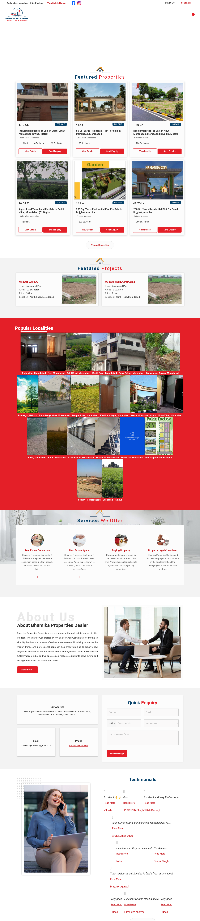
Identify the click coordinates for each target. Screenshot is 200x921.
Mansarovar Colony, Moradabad (162, 373)
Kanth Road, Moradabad (104, 373)
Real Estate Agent (79, 550)
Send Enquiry (55, 151)
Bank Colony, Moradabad (131, 373)
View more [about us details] (26, 669)
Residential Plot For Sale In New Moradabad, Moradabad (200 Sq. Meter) (155, 132)
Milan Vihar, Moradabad (170, 415)
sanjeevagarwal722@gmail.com (36, 745)
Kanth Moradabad (57, 457)
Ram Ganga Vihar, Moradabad (54, 415)
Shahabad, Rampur (112, 499)
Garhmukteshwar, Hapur (143, 415)
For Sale (61, 124)
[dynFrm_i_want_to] (161, 723)
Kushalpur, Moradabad (107, 457)
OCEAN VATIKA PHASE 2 (120, 281)
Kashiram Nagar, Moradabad (114, 415)
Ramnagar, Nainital (27, 415)
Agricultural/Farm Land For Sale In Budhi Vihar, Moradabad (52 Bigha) (41, 211)
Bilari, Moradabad (37, 457)
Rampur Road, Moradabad (85, 415)
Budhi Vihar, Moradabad (33, 373)
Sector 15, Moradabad (132, 457)
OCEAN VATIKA (28, 281)
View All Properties (100, 245)
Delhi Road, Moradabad (78, 373)
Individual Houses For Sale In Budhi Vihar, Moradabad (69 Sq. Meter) (42, 132)
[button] (57, 3)
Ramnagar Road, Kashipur (158, 457)
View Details (30, 151)
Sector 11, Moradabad (89, 499)
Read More (109, 802)
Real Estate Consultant (37, 550)
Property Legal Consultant (162, 550)
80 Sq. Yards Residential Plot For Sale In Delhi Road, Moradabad (98, 132)
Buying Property (121, 550)
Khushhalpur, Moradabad (81, 457)
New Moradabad (56, 373)
